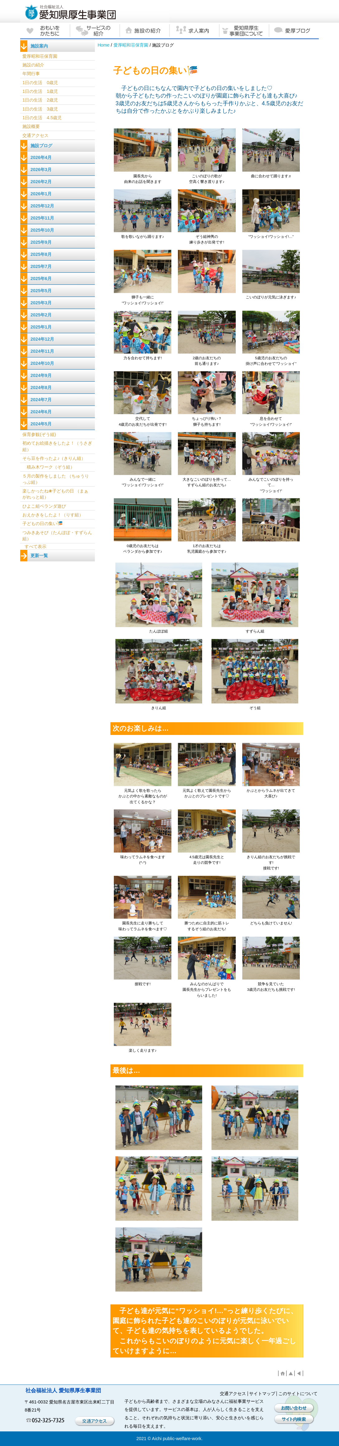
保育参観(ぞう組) (39, 434)
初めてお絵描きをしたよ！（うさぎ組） (57, 446)
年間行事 (31, 73)
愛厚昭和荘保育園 (131, 45)
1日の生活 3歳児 (40, 109)
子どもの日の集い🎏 (42, 523)
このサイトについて (298, 1393)
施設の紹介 (33, 64)
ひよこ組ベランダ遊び (44, 506)
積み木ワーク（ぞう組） (48, 467)
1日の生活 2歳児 (40, 99)
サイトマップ (262, 1393)
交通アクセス (35, 135)
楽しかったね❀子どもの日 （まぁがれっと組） (55, 494)
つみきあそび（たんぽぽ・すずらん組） (57, 535)
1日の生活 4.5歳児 (42, 117)
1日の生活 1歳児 (40, 91)
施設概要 (31, 126)
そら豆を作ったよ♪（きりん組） (54, 458)
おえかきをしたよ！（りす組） (52, 514)
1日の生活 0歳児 (40, 82)
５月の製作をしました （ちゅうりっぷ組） (55, 479)
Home (103, 45)
